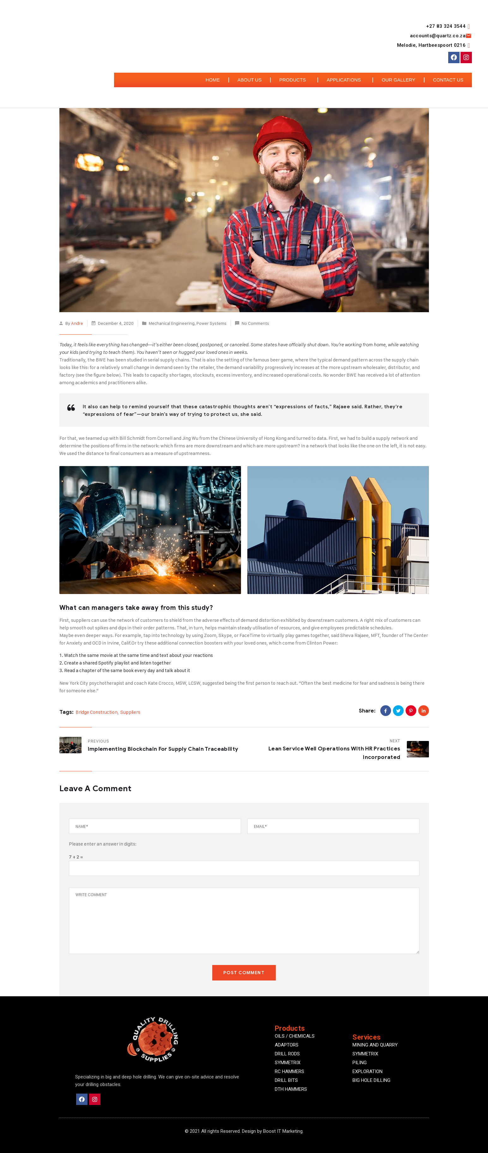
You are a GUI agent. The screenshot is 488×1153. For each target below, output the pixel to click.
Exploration (367, 1071)
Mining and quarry (375, 1045)
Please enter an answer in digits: (102, 844)
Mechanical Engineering (172, 323)
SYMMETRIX (287, 1062)
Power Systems (211, 323)
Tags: (66, 712)
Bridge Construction (96, 712)
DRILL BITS (286, 1080)
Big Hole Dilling (371, 1080)
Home (213, 79)
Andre (77, 323)
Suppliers (130, 712)
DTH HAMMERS (291, 1089)
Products (294, 80)
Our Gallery (398, 79)
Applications (345, 80)
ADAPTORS (286, 1045)
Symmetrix (365, 1054)
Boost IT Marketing (283, 1131)
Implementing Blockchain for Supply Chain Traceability (163, 749)
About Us (250, 79)
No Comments (255, 323)
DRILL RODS (287, 1054)
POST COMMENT (243, 972)
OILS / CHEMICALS (295, 1036)
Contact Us (448, 79)
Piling (359, 1062)
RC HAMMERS (289, 1071)
